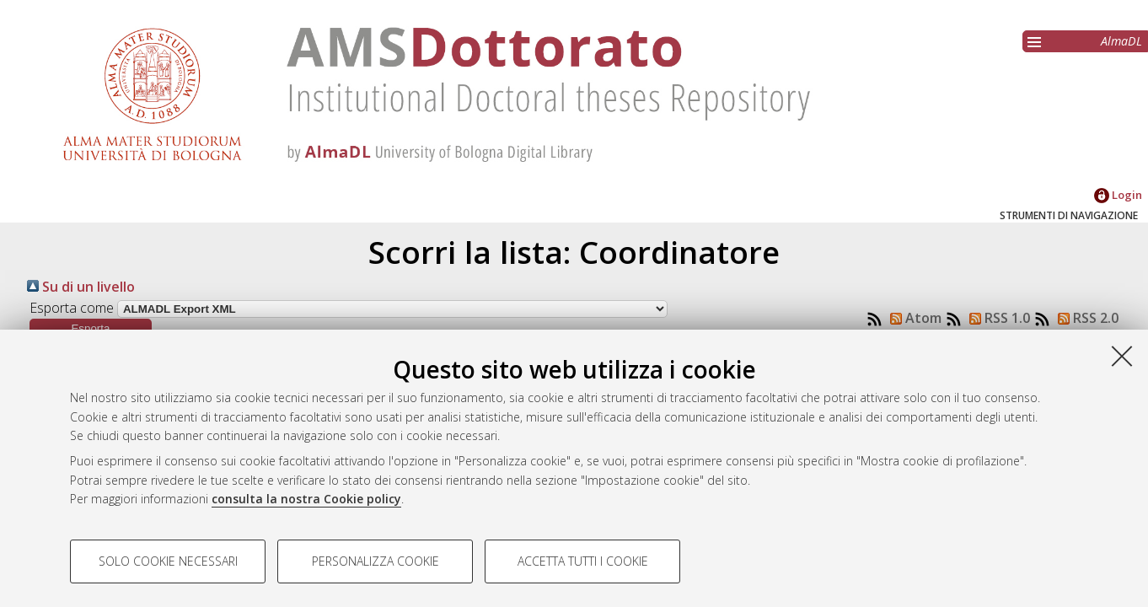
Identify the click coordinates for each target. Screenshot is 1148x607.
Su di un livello (81, 286)
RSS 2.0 (1084, 318)
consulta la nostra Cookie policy (306, 499)
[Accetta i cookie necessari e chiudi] (1121, 355)
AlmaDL (1121, 41)
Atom (912, 318)
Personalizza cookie (375, 561)
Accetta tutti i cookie (583, 561)
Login (1118, 194)
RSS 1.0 (996, 318)
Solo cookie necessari (168, 561)
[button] (91, 328)
